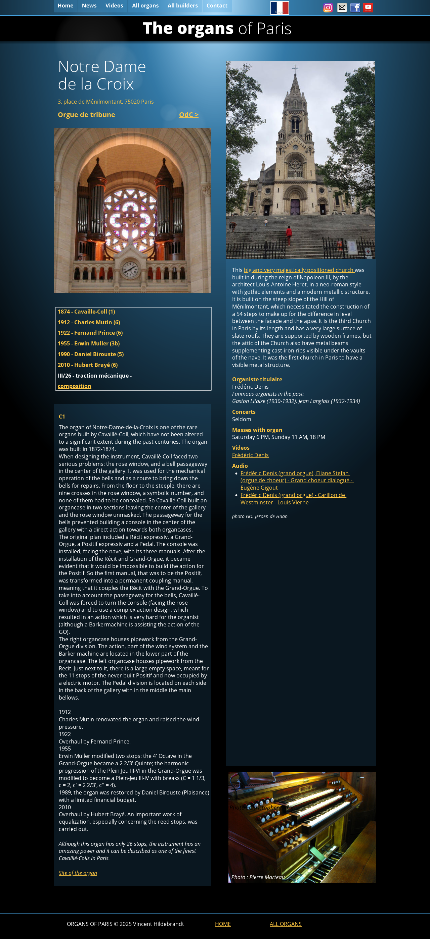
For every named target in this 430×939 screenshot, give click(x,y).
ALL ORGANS (286, 924)
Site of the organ (78, 873)
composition (74, 386)
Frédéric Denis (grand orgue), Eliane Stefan (295, 473)
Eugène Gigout (259, 487)
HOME (223, 924)
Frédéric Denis (250, 455)
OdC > (189, 114)
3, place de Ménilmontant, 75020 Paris (106, 101)
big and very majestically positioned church (299, 270)
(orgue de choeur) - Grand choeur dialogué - (297, 480)
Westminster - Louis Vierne (275, 502)
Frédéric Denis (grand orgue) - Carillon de (293, 495)
